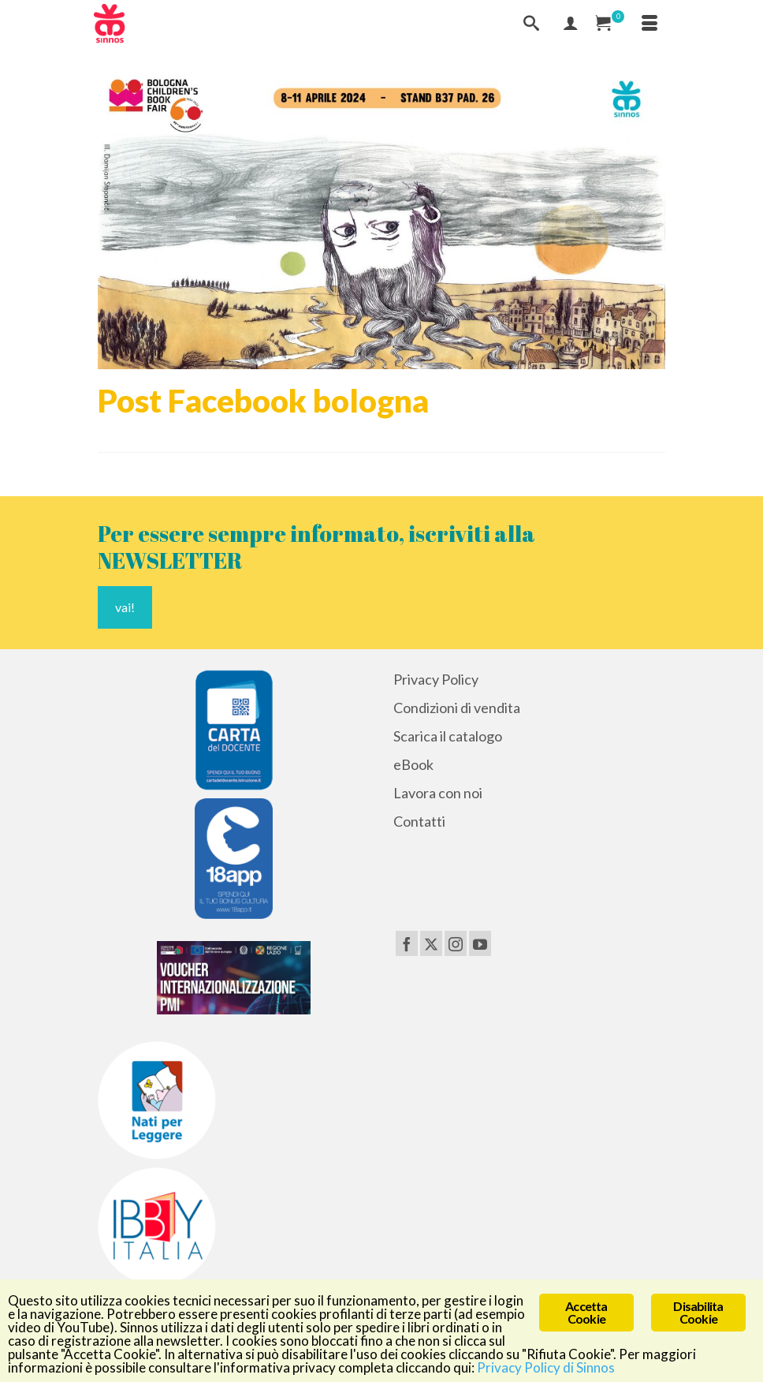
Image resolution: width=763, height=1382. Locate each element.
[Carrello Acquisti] (610, 23)
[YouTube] (480, 943)
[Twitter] (431, 943)
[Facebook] (407, 943)
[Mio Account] (570, 23)
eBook (413, 764)
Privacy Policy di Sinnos (546, 1367)
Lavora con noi (437, 792)
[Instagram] (456, 943)
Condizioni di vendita (456, 707)
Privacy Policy (435, 679)
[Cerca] (531, 23)
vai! (125, 606)
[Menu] (649, 23)
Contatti (419, 821)
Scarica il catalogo (447, 736)
